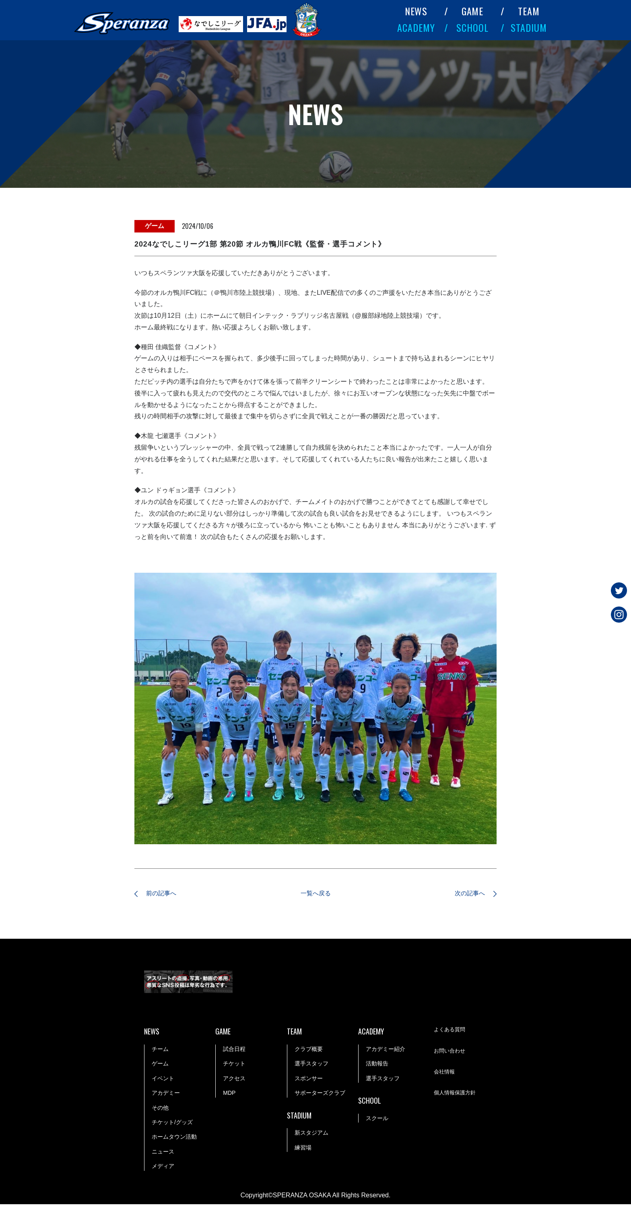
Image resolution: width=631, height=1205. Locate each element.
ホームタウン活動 (174, 1138)
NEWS (416, 11)
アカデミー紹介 (385, 1050)
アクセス (234, 1079)
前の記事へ (164, 893)
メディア (163, 1167)
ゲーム (160, 1064)
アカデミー (166, 1093)
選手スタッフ (311, 1064)
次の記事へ (466, 893)
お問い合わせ (451, 1052)
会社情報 (445, 1073)
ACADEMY (416, 27)
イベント (163, 1079)
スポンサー (309, 1079)
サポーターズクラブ (320, 1093)
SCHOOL (472, 27)
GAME (473, 11)
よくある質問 (451, 1031)
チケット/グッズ (172, 1123)
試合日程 (234, 1050)
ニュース (163, 1152)
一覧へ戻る (315, 893)
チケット (234, 1064)
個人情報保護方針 (456, 1094)
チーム (160, 1050)
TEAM (529, 11)
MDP (229, 1093)
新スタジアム (311, 1134)
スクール (377, 1119)
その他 (160, 1108)
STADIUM (529, 27)
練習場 (303, 1148)
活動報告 (377, 1064)
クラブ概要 (309, 1050)
